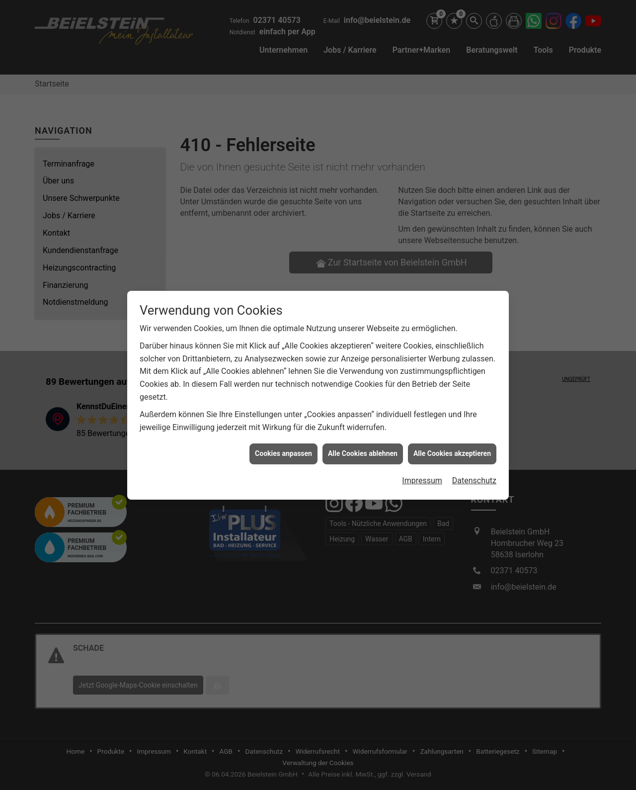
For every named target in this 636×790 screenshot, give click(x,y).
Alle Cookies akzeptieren (452, 445)
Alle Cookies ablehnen (363, 445)
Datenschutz (474, 472)
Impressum (422, 472)
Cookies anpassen (283, 445)
